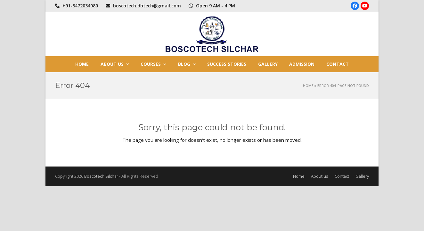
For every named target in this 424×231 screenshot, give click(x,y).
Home (308, 85)
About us (319, 176)
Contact (342, 176)
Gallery (362, 176)
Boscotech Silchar (101, 176)
